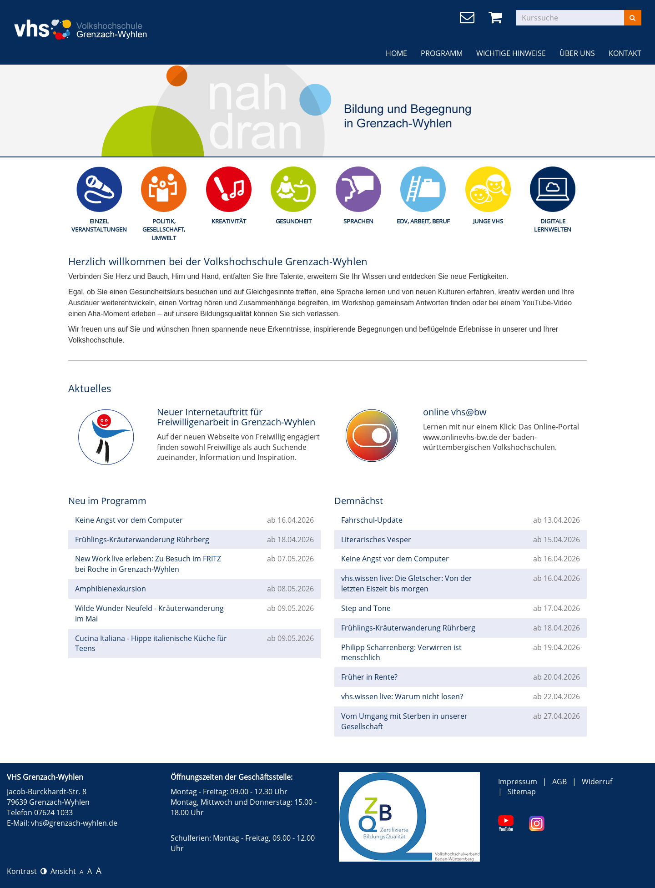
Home (396, 53)
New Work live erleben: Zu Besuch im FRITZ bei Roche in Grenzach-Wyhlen (148, 564)
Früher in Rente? (369, 677)
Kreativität (229, 221)
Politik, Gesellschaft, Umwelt (163, 229)
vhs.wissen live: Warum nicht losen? (402, 696)
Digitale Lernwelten (552, 225)
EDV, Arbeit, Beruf (423, 221)
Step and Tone (366, 608)
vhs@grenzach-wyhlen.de (74, 823)
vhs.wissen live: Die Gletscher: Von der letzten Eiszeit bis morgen (406, 583)
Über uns (577, 53)
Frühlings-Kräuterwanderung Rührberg (142, 540)
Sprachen (358, 221)
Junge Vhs (488, 221)
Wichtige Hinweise (511, 53)
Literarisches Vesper (376, 540)
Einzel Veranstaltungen (99, 225)
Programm (442, 53)
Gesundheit (294, 221)
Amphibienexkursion (110, 589)
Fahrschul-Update (372, 520)
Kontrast (27, 871)
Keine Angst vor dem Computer (129, 520)
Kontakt (625, 53)
